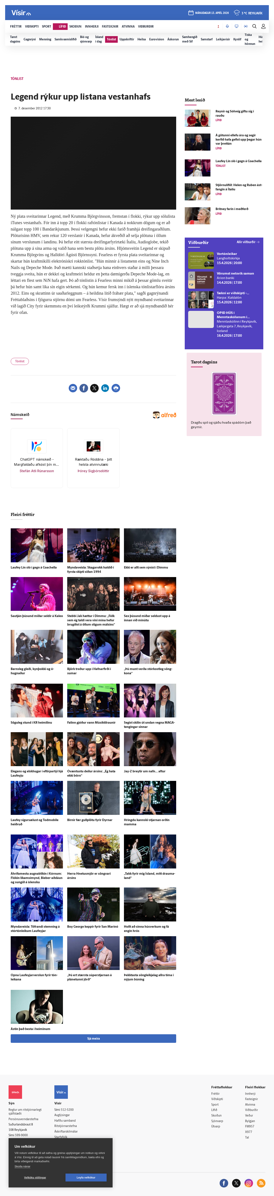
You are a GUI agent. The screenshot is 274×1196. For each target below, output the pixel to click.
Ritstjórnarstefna (65, 1126)
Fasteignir (251, 1099)
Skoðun (216, 1115)
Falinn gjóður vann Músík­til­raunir (91, 722)
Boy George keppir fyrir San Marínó (92, 927)
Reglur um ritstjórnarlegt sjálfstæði (25, 1112)
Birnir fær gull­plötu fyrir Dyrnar (89, 820)
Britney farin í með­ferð (232, 209)
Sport (215, 1104)
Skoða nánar (22, 1166)
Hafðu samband (65, 1121)
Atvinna (250, 1104)
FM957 (249, 1126)
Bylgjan (250, 1121)
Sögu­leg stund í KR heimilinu (31, 722)
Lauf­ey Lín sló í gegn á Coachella (34, 567)
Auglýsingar (62, 1115)
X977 (248, 1132)
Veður (249, 1115)
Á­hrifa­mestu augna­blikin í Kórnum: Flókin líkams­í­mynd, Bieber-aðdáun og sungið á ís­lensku (37, 878)
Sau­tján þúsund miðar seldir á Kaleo (37, 616)
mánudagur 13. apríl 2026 (212, 13)
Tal (247, 1137)
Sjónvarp (217, 1121)
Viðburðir (251, 1110)
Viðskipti (217, 1099)
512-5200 (67, 1110)
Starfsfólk (60, 1137)
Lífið (214, 1110)
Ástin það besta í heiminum (30, 1029)
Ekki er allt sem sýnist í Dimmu (146, 567)
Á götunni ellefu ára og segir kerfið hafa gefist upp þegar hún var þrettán (239, 140)
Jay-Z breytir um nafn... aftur (144, 771)
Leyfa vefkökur (86, 1177)
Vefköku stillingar (35, 1177)
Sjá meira (93, 1038)
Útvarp (215, 1126)
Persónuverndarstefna (23, 1119)
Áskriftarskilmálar (66, 1131)
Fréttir (215, 1094)
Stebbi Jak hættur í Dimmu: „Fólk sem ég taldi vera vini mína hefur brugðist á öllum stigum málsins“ (91, 620)
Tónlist (19, 361)
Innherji (250, 1094)
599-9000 (21, 1135)
